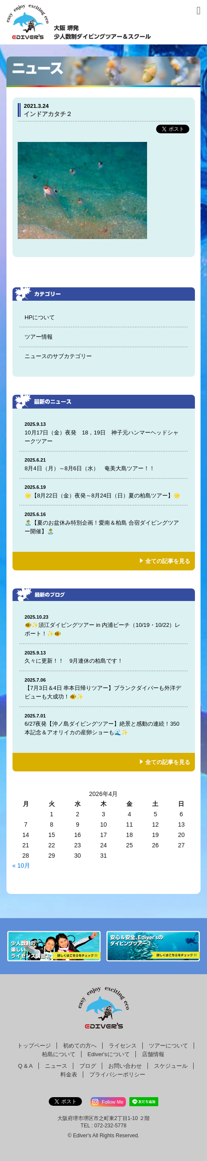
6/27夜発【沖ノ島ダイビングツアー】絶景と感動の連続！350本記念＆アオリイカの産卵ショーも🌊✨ (103, 724)
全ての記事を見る (167, 561)
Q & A (25, 1066)
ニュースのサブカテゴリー (58, 356)
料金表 (68, 1074)
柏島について (58, 1054)
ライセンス (123, 1045)
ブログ (87, 1066)
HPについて (40, 317)
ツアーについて (168, 1045)
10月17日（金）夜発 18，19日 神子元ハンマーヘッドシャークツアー (103, 432)
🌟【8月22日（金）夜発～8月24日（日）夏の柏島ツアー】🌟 (103, 491)
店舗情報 (153, 1054)
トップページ (34, 1045)
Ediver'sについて (109, 1054)
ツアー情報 (39, 337)
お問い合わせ (125, 1066)
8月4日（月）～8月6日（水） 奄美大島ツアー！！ (103, 464)
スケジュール (171, 1066)
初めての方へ (80, 1045)
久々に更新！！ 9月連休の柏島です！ (103, 656)
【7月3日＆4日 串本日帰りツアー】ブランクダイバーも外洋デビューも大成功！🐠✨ (103, 688)
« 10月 (21, 865)
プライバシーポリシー (117, 1074)
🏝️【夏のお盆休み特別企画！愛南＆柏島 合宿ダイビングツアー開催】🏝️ (103, 523)
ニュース (56, 1066)
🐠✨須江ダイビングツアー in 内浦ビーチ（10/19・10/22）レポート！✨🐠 (103, 625)
